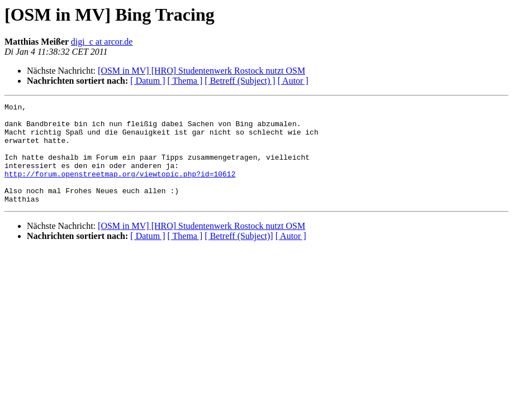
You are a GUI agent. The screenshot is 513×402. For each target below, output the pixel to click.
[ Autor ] (293, 80)
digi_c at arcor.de (102, 41)
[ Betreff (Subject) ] (240, 80)
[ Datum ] (147, 80)
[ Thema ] (185, 80)
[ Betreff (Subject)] (239, 256)
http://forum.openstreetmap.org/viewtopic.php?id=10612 (119, 189)
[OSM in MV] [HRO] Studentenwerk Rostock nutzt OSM (201, 70)
